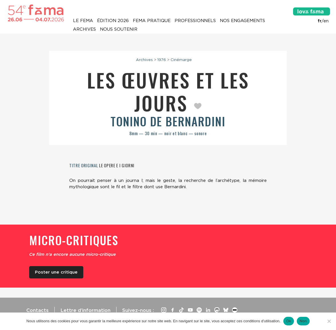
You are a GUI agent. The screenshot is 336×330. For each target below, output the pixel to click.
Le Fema (83, 20)
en (326, 20)
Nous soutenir (118, 29)
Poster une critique (56, 272)
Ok (288, 321)
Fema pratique (152, 20)
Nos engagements (242, 20)
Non (303, 321)
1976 (161, 59)
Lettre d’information (85, 310)
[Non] (329, 321)
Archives (84, 29)
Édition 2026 (113, 20)
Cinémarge (181, 59)
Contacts (37, 310)
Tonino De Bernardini (168, 121)
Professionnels (195, 20)
